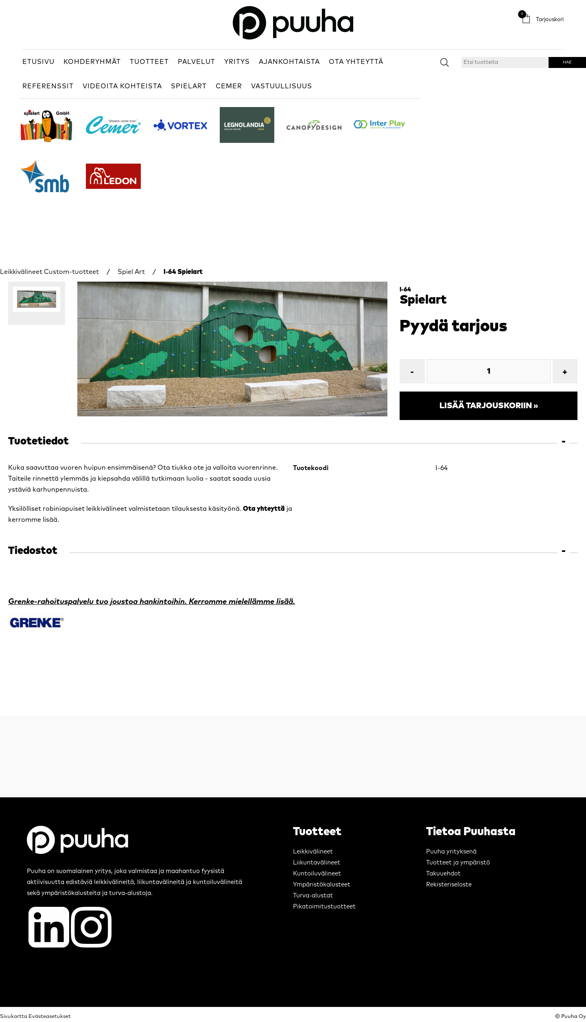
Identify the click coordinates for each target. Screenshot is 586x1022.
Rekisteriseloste (449, 885)
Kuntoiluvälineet (317, 874)
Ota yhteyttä (264, 509)
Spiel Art (131, 272)
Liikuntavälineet (316, 863)
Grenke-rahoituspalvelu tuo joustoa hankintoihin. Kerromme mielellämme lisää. (151, 602)
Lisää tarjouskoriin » (489, 406)
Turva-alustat (313, 896)
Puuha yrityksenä (451, 852)
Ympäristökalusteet (321, 885)
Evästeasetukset (49, 1016)
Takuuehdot (443, 874)
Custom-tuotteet (71, 272)
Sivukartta (13, 1016)
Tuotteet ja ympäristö (458, 863)
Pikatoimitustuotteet (324, 907)
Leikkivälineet (21, 272)
